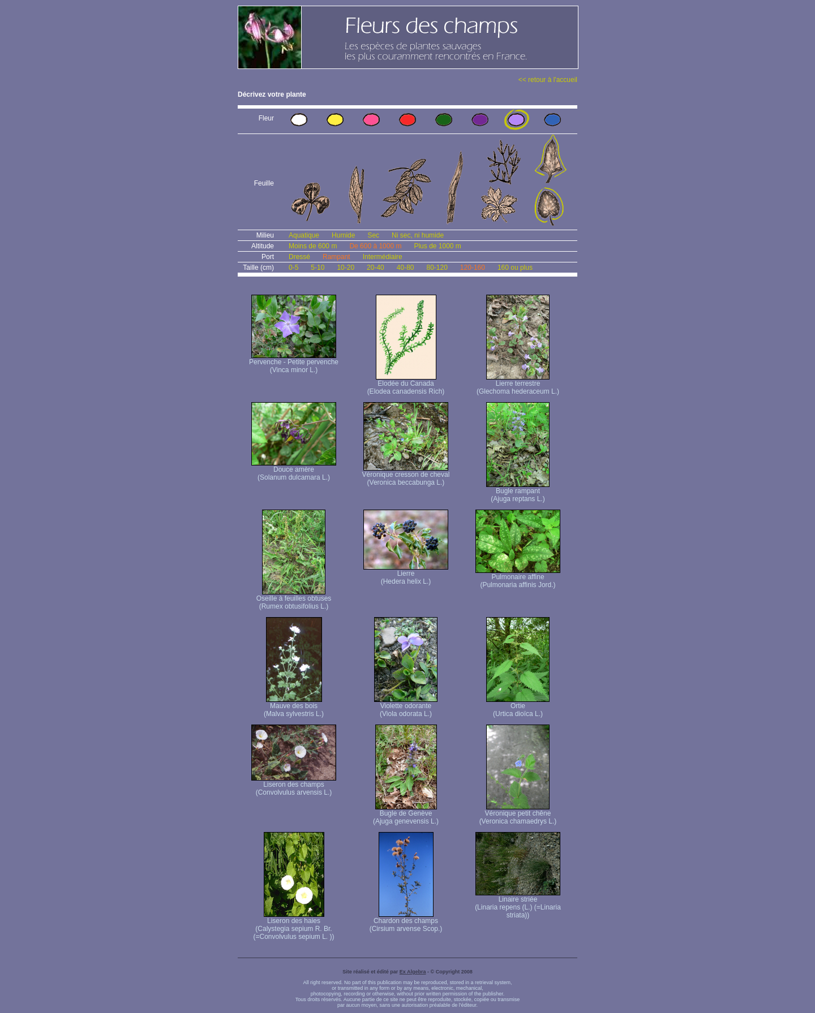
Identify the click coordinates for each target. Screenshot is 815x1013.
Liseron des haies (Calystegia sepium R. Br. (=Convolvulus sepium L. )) (293, 926)
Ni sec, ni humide (418, 235)
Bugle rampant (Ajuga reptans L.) (518, 492)
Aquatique (304, 235)
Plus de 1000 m (437, 246)
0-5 (293, 267)
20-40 (375, 267)
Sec (373, 235)
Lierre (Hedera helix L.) (405, 574)
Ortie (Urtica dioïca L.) (518, 707)
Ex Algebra (413, 972)
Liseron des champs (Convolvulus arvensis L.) (293, 785)
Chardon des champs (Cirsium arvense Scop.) (406, 922)
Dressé (299, 257)
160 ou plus (515, 267)
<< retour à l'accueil (547, 80)
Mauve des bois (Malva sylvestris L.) (294, 707)
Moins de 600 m (313, 246)
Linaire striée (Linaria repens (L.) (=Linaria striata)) (518, 904)
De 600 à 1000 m (375, 246)
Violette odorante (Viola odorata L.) (405, 707)
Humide (343, 235)
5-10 (317, 267)
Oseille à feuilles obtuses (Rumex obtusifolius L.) (294, 599)
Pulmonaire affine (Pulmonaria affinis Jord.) (517, 578)
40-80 (405, 267)
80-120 (436, 267)
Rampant (336, 257)
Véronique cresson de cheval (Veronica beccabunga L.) (406, 475)
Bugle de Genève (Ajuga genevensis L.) (406, 814)
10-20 (345, 267)
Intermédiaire (382, 257)
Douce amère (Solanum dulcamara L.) (293, 470)
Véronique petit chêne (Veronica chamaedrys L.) (518, 814)
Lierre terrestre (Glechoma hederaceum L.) (518, 384)
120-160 (472, 267)
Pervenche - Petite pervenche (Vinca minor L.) (293, 363)
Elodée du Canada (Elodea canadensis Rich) (406, 384)
